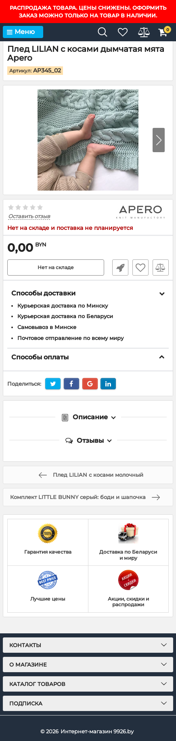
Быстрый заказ (120, 267)
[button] (159, 140)
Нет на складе (56, 267)
